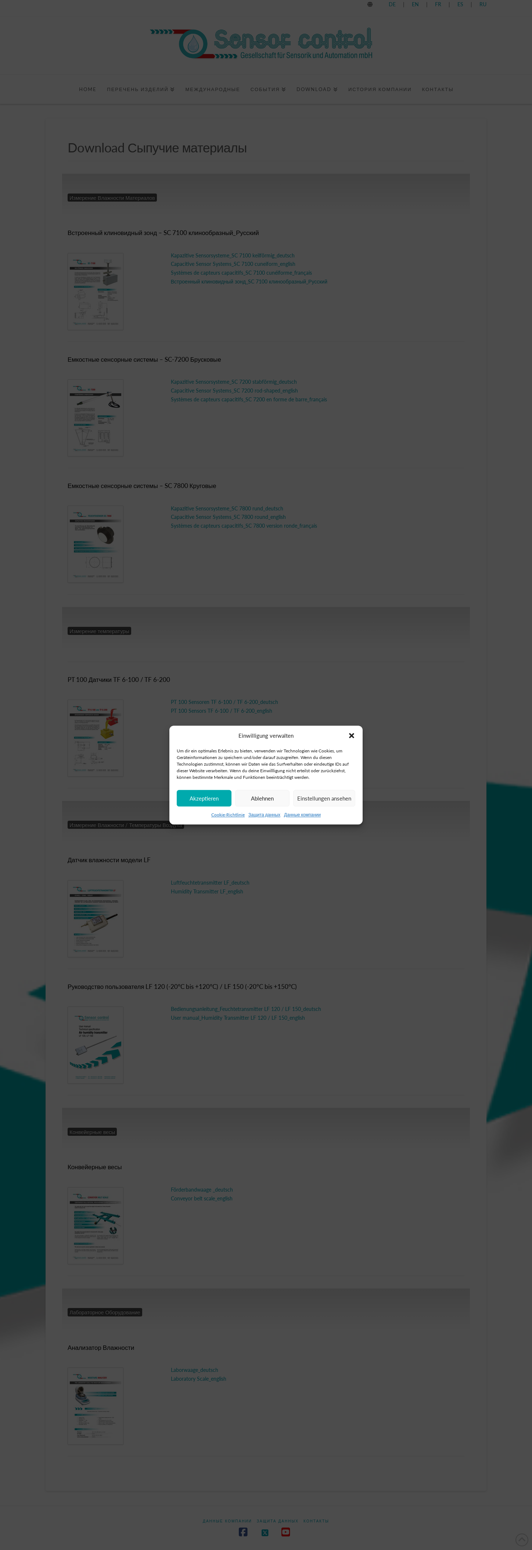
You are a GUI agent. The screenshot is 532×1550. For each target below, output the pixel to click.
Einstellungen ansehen (324, 798)
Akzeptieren (204, 798)
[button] (351, 736)
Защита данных (264, 814)
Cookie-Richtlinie (228, 814)
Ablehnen (262, 798)
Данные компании (302, 814)
